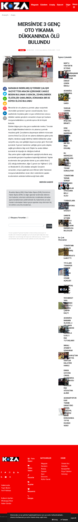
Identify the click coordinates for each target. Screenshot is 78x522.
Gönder (49, 226)
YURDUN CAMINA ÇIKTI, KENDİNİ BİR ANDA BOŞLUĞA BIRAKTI (67, 115)
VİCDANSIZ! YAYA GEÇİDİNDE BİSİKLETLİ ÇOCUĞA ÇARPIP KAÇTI (68, 305)
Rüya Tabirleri (66, 471)
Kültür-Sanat (45, 479)
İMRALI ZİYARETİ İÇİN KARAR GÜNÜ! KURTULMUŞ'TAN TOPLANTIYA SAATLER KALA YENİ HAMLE (71, 356)
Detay (55, 520)
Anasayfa (5, 15)
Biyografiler (65, 469)
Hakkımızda (5, 485)
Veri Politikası (6, 491)
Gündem (43, 5)
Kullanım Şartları (7, 498)
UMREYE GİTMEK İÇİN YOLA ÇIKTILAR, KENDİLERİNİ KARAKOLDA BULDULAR (68, 223)
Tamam (64, 520)
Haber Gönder (6, 503)
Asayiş (52, 5)
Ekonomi (44, 477)
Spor (43, 474)
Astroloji (64, 474)
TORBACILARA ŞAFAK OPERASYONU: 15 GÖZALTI (69, 206)
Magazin (34, 5)
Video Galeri (30, 468)
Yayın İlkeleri (5, 488)
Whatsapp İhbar (7, 501)
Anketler (64, 466)
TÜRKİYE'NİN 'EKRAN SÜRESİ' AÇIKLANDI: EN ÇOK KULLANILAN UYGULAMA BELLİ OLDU (69, 186)
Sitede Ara (65, 463)
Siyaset (60, 5)
